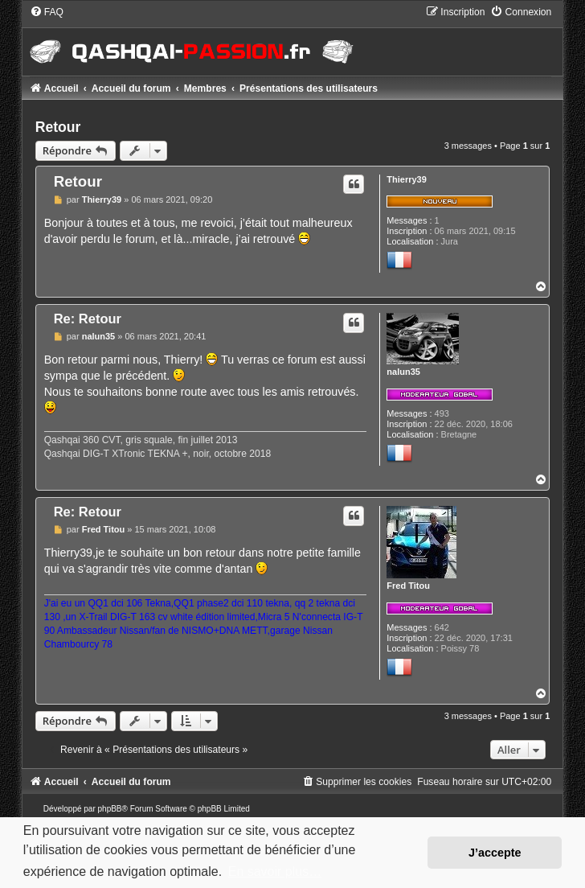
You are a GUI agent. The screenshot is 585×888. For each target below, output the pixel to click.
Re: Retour (87, 318)
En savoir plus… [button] (275, 871)
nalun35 (403, 371)
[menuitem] (46, 12)
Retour (58, 127)
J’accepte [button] (495, 852)
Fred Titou (408, 585)
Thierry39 (407, 179)
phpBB (110, 808)
